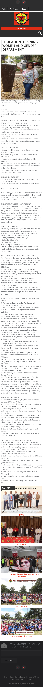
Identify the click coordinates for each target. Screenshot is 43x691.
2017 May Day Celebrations (21, 636)
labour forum (21, 544)
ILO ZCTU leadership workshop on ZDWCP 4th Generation (21, 575)
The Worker (14, 9)
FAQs (4, 9)
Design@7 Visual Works (26, 684)
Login (24, 9)
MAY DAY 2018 (21, 606)
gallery (21, 514)
